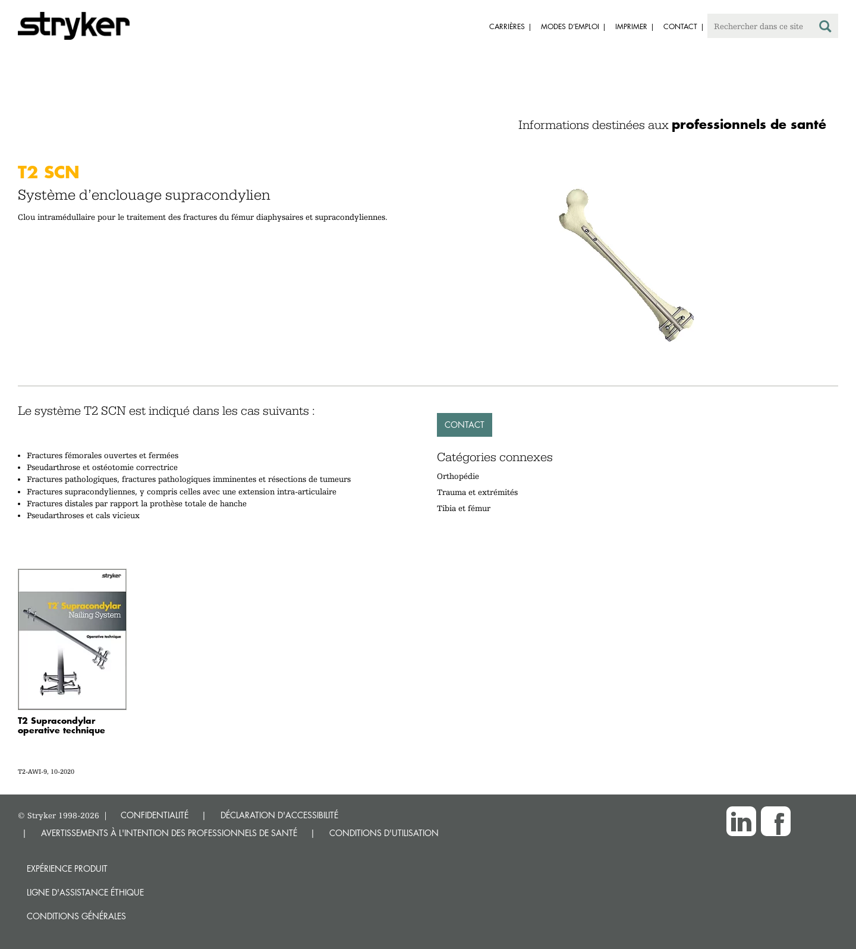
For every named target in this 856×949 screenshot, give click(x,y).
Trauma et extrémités (477, 492)
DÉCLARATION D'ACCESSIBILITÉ (279, 815)
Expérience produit (67, 868)
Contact (464, 424)
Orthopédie (458, 476)
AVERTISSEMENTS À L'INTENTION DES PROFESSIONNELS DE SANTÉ (169, 832)
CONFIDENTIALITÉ (154, 815)
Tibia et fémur (463, 508)
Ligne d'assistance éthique (85, 892)
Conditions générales (76, 916)
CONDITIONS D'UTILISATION (384, 832)
